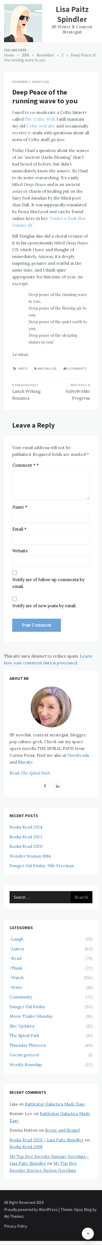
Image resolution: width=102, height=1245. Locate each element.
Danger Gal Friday (27, 1006)
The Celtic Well (39, 119)
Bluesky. (25, 762)
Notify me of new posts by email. (44, 605)
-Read (15, 958)
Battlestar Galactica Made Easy (55, 1104)
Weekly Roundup (26, 1064)
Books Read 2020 (26, 846)
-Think (16, 968)
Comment (23, 465)
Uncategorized (24, 1054)
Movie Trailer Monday (31, 1016)
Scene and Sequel (62, 1130)
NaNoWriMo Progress (78, 395)
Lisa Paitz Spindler (72, 14)
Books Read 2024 (26, 827)
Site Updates (22, 1026)
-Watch (17, 977)
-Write (22, 368)
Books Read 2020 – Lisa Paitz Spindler (47, 1140)
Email (19, 529)
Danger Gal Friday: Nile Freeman (42, 865)
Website (20, 550)
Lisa (46, 82)
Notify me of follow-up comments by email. (48, 583)
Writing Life (47, 368)
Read (30, 773)
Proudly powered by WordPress (31, 1209)
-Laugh (16, 939)
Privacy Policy (15, 1226)
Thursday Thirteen (28, 1045)
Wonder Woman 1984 (30, 856)
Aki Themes (14, 1216)
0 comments (77, 368)
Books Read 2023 (26, 836)
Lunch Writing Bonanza (26, 395)
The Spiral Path (24, 1035)
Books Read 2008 (26, 1146)
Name (19, 507)
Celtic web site (40, 126)
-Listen (17, 948)
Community (21, 997)
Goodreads (78, 755)
